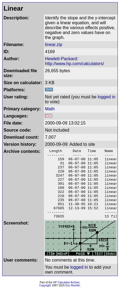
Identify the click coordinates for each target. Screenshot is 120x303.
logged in (106, 97)
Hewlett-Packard (61, 58)
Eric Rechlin (72, 299)
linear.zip (53, 44)
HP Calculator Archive (66, 296)
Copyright (45, 299)
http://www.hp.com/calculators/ (74, 63)
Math (50, 109)
